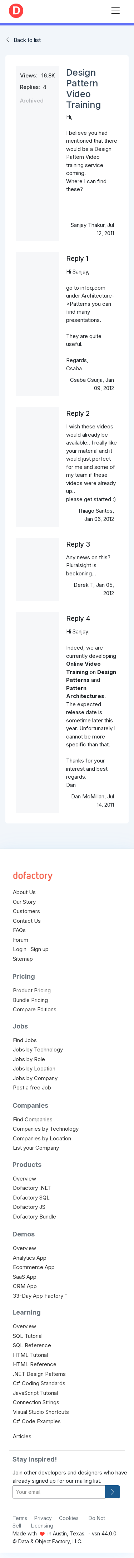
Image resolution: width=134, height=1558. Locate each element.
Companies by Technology (46, 1128)
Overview (24, 1178)
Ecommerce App (34, 1267)
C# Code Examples (37, 1421)
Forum (20, 939)
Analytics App (29, 1257)
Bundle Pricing (30, 1000)
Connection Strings (36, 1402)
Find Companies (33, 1119)
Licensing (42, 1526)
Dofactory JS (29, 1206)
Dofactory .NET (32, 1187)
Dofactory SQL (31, 1197)
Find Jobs (25, 1040)
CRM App (25, 1286)
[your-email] (59, 1491)
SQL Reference (32, 1345)
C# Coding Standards (39, 1383)
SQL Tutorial (28, 1336)
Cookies (69, 1518)
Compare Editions (34, 1009)
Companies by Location (42, 1138)
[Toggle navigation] (115, 9)
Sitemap (23, 958)
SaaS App (24, 1276)
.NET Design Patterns (39, 1374)
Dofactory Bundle (34, 1216)
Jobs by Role (29, 1059)
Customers (26, 911)
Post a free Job (32, 1087)
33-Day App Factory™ (39, 1295)
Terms (20, 1518)
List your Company (36, 1147)
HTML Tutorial (30, 1355)
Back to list (27, 40)
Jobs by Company (35, 1078)
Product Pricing (32, 990)
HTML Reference (34, 1364)
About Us (24, 892)
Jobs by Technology (38, 1049)
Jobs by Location (34, 1068)
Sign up (40, 949)
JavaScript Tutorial (35, 1393)
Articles (22, 1436)
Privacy (43, 1518)
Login (19, 949)
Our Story (24, 901)
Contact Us (27, 920)
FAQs (19, 930)
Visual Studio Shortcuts (41, 1412)
